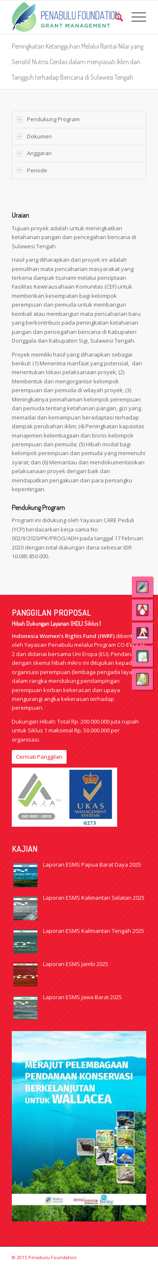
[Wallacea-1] (79, 1126)
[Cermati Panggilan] (39, 757)
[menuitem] (115, 17)
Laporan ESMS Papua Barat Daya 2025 (92, 864)
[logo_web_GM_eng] (65, 17)
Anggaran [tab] (34, 153)
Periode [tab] (31, 170)
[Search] (115, 17)
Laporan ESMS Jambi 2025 (75, 964)
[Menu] (134, 17)
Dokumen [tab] (34, 136)
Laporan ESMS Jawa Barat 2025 (82, 997)
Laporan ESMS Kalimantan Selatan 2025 (94, 897)
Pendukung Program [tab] (48, 119)
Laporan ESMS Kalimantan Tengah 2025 (93, 931)
